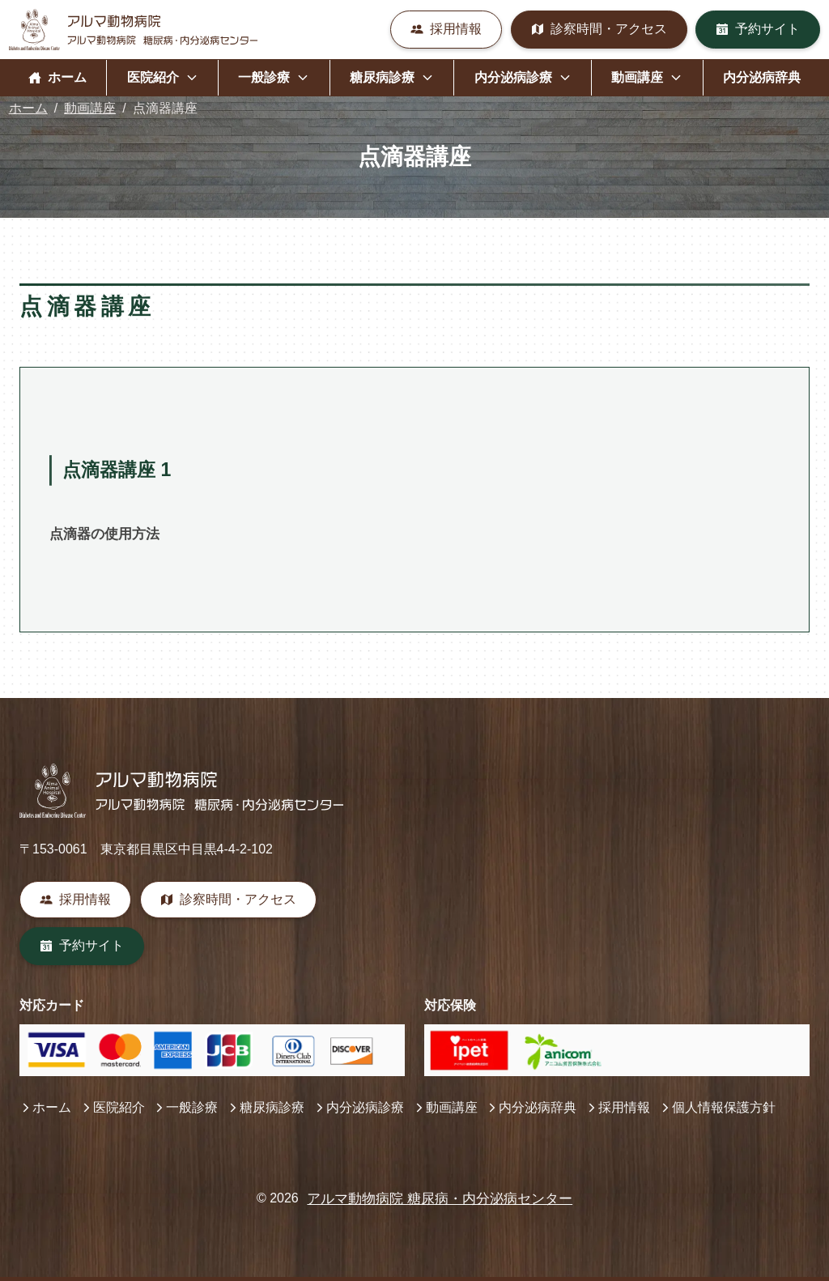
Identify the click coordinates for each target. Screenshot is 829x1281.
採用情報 (446, 29)
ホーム (57, 77)
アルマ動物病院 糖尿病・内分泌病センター (439, 1199)
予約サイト (758, 29)
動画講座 (90, 108)
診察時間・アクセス (599, 29)
